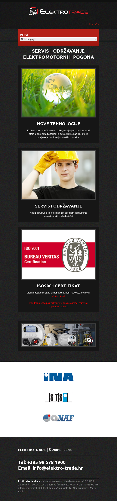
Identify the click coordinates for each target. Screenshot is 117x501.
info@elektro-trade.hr (58, 468)
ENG (97, 24)
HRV (91, 24)
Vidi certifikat (58, 296)
